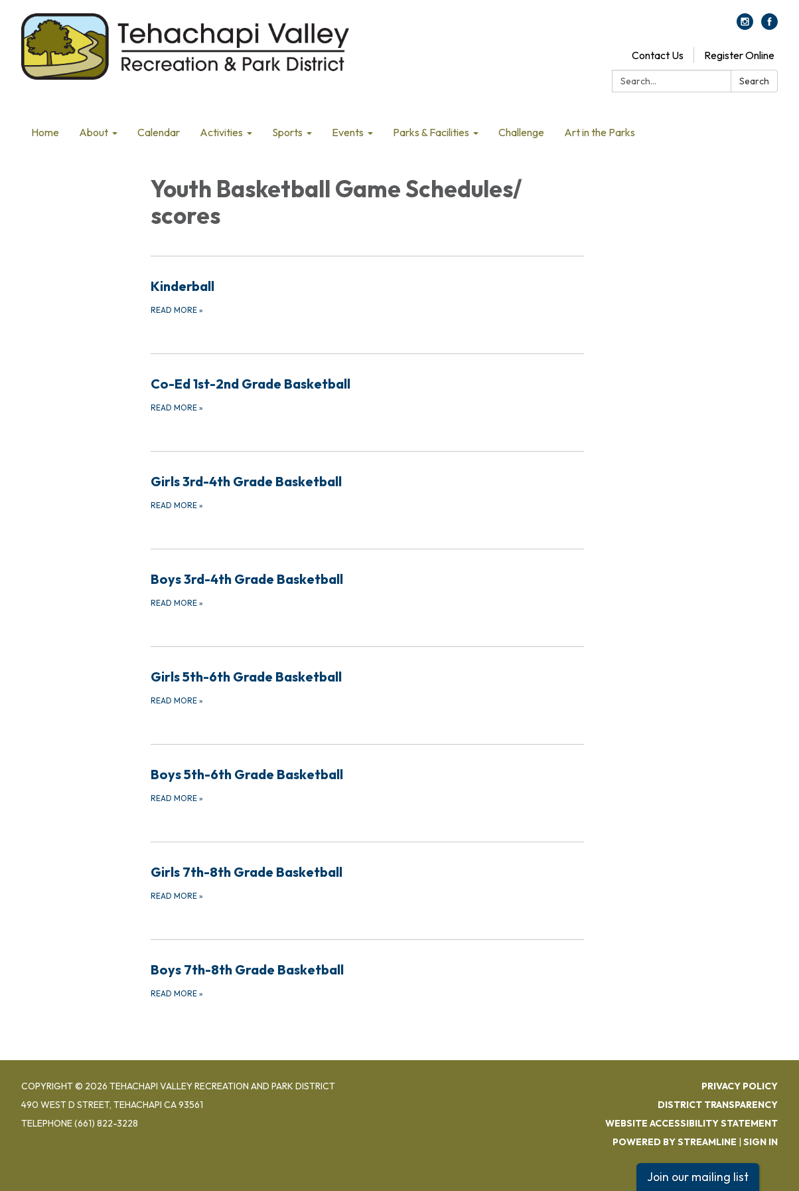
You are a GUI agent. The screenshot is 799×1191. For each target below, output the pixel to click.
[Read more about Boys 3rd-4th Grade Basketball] (367, 589)
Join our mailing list (698, 1176)
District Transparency (718, 1105)
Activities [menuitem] (221, 132)
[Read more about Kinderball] (367, 296)
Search (754, 81)
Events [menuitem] (348, 132)
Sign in (760, 1142)
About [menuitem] (93, 132)
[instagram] (745, 26)
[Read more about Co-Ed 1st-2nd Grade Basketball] (367, 393)
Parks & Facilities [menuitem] (431, 132)
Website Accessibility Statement (691, 1123)
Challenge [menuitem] (521, 132)
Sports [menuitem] (287, 132)
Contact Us (658, 55)
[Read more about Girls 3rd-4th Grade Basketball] (367, 491)
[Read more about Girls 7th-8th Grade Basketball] (367, 882)
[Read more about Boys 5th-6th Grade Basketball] (367, 784)
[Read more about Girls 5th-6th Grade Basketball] (367, 686)
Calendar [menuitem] (158, 132)
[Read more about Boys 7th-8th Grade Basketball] (367, 979)
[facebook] (769, 26)
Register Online (739, 55)
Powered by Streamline (675, 1142)
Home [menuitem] (45, 132)
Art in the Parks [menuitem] (599, 132)
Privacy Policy (739, 1086)
